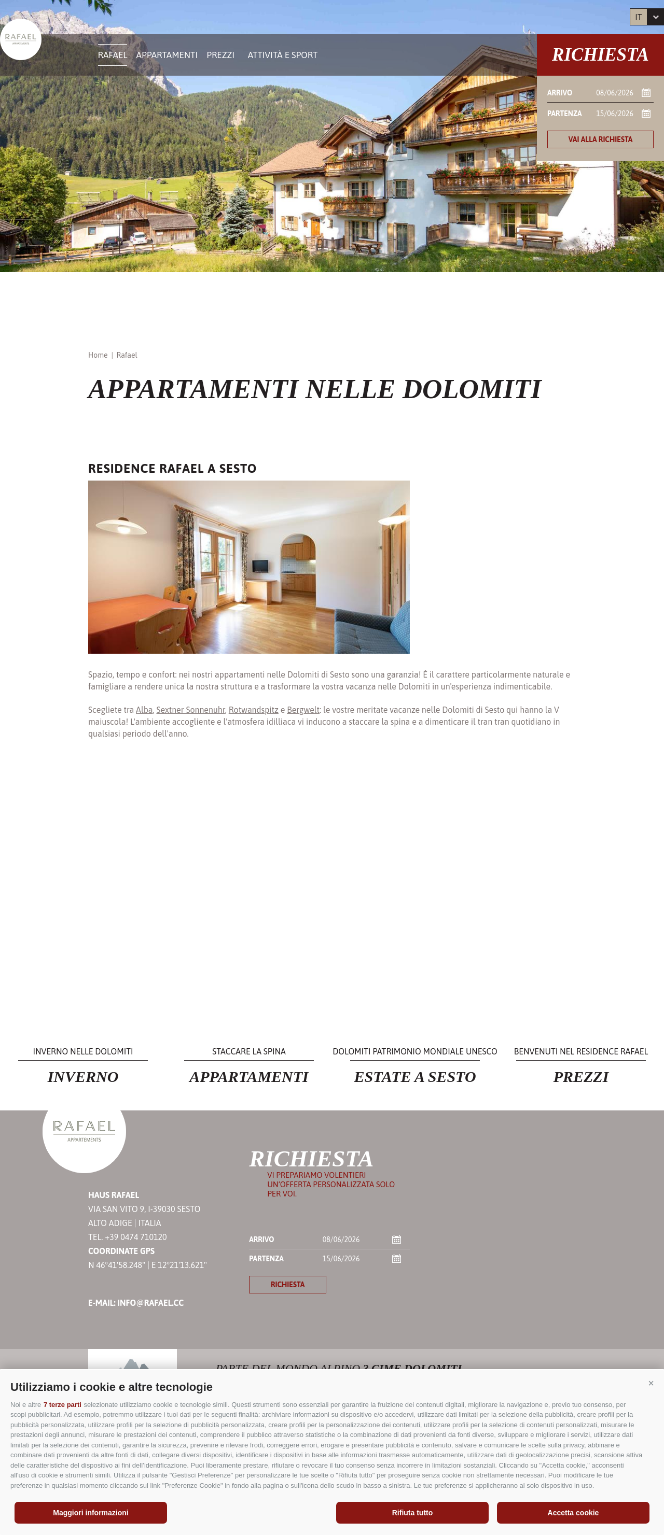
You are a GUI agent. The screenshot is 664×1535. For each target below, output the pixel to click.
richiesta (288, 1284)
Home (98, 355)
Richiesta (600, 55)
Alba (144, 709)
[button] (651, 1383)
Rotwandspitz (254, 709)
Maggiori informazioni (90, 1513)
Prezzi (220, 55)
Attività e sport (283, 55)
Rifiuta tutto (412, 1513)
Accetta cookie (573, 1513)
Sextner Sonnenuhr (191, 709)
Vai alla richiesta (601, 139)
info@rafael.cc (150, 1302)
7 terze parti (62, 1405)
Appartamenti (167, 55)
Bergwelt (303, 709)
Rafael (113, 55)
